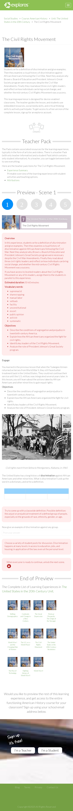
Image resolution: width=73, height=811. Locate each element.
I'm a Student (50, 750)
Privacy (38, 787)
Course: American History (34, 18)
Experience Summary (17, 170)
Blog (17, 787)
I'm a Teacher (23, 750)
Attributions (13, 180)
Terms (27, 787)
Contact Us (52, 787)
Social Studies (11, 18)
